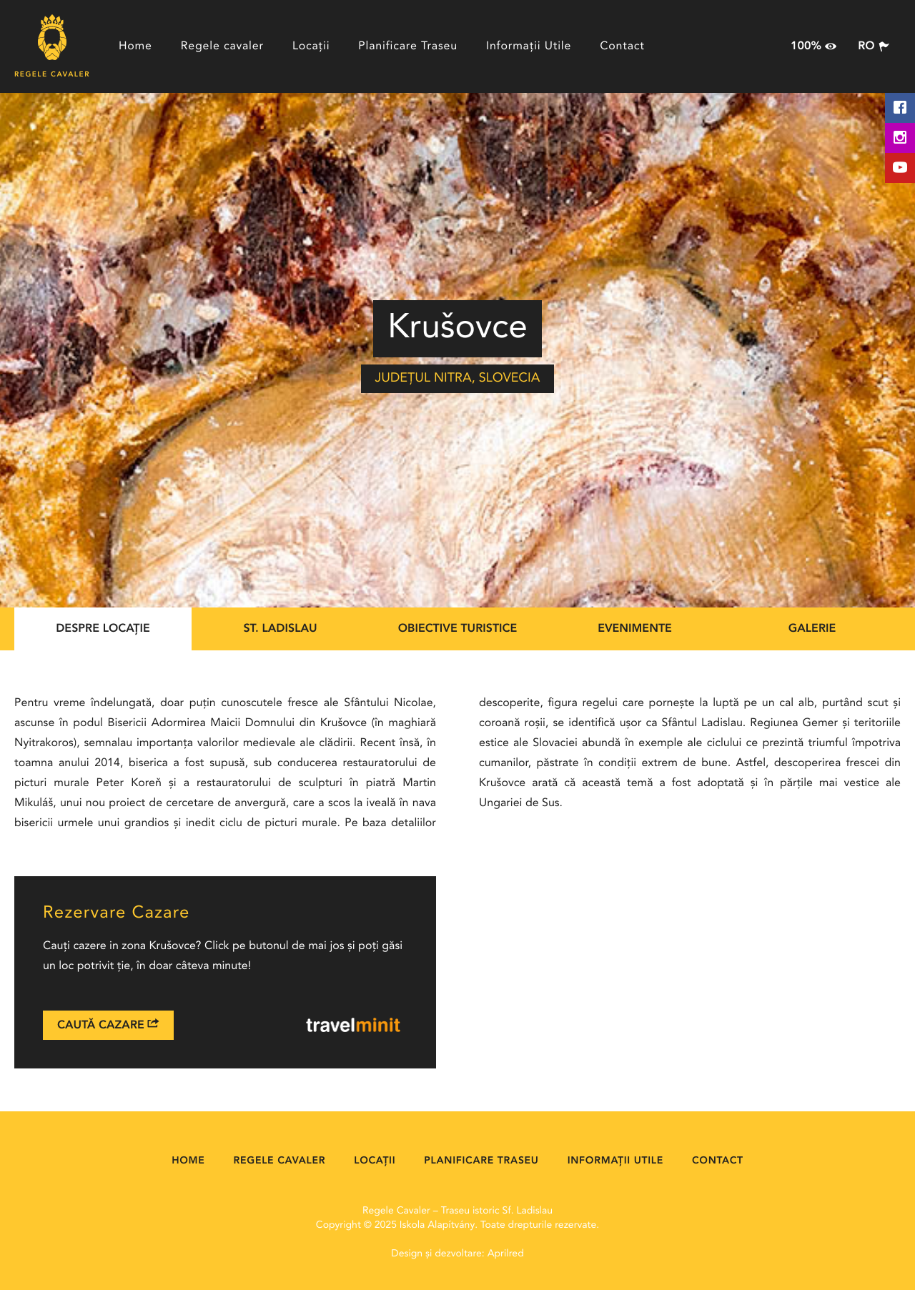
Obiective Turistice (458, 629)
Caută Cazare (108, 1024)
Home (135, 46)
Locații (311, 46)
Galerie (812, 629)
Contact (622, 46)
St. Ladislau (280, 629)
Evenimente (635, 629)
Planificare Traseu (408, 46)
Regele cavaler (222, 46)
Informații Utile (528, 46)
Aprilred (506, 1254)
